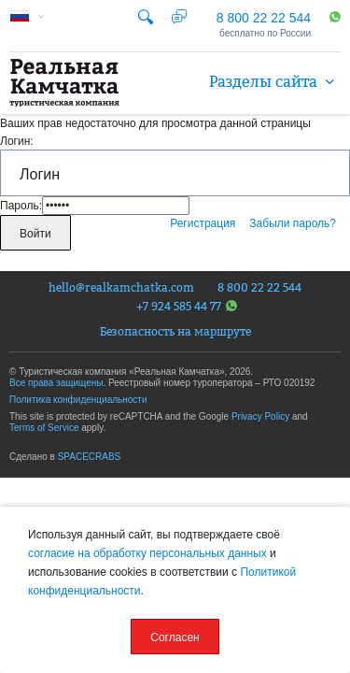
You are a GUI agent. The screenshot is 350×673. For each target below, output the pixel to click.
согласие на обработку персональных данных (147, 553)
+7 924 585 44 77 (186, 306)
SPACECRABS (89, 456)
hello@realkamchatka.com (121, 288)
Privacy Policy (260, 416)
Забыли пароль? (292, 223)
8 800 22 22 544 (264, 17)
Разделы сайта (275, 81)
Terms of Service (43, 427)
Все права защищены (56, 383)
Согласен (174, 637)
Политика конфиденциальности (78, 399)
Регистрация (202, 223)
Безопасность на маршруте (175, 331)
